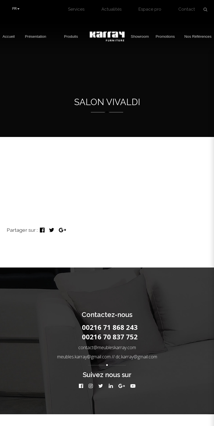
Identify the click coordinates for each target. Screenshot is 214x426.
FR (16, 9)
